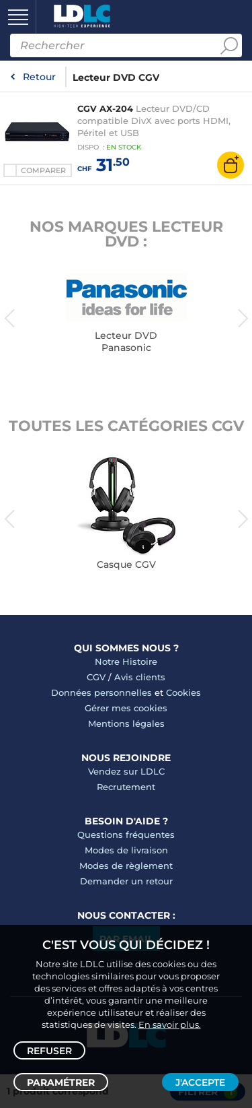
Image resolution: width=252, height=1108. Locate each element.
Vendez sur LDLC (126, 771)
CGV (96, 677)
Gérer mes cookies (126, 708)
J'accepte (200, 1082)
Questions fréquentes (126, 834)
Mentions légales (126, 723)
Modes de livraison (126, 850)
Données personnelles (101, 692)
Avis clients (139, 677)
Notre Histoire (126, 661)
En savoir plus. (169, 1024)
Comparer (43, 170)
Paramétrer (61, 1082)
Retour (39, 77)
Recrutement (126, 786)
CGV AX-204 (105, 108)
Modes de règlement (126, 865)
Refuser (49, 1051)
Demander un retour (126, 881)
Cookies (183, 692)
